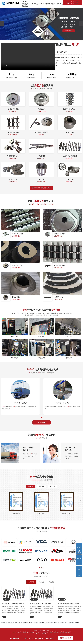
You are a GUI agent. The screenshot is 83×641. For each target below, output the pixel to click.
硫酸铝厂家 (11, 623)
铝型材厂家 (56, 623)
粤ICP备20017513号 (39, 632)
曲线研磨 (62, 632)
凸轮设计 (57, 632)
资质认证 (41, 486)
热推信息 (36, 631)
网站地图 (46, 631)
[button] (39, 37)
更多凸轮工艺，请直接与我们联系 (41, 188)
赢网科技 (77, 623)
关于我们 (60, 4)
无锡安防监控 (49, 623)
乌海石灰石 (17, 623)
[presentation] (2, 23)
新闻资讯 (54, 4)
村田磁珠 (36, 623)
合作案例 (47, 4)
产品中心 (41, 4)
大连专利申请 (24, 623)
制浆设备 (31, 623)
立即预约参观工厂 (41, 422)
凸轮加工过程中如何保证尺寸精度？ (15, 604)
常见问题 (51, 582)
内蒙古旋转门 (42, 623)
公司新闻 (31, 582)
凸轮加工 (52, 632)
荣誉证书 (30, 486)
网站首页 (35, 4)
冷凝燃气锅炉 (63, 623)
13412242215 (67, 638)
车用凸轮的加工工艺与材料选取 (42, 604)
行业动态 (41, 582)
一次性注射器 (71, 623)
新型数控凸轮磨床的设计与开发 (69, 604)
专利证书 (53, 486)
